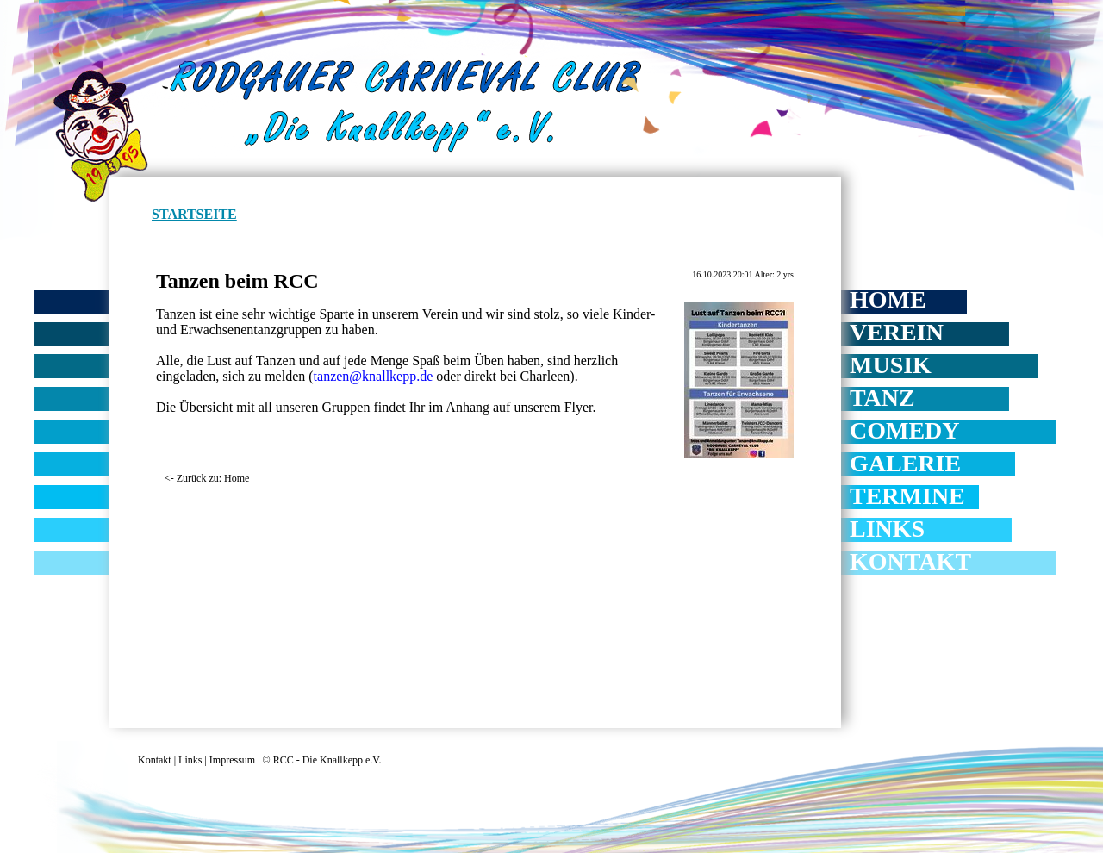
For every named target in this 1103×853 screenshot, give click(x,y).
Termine (907, 496)
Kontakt (910, 561)
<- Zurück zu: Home (207, 478)
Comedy (905, 430)
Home (888, 299)
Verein (897, 332)
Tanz (882, 397)
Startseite (194, 214)
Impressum (232, 760)
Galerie (905, 463)
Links (887, 528)
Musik (891, 365)
